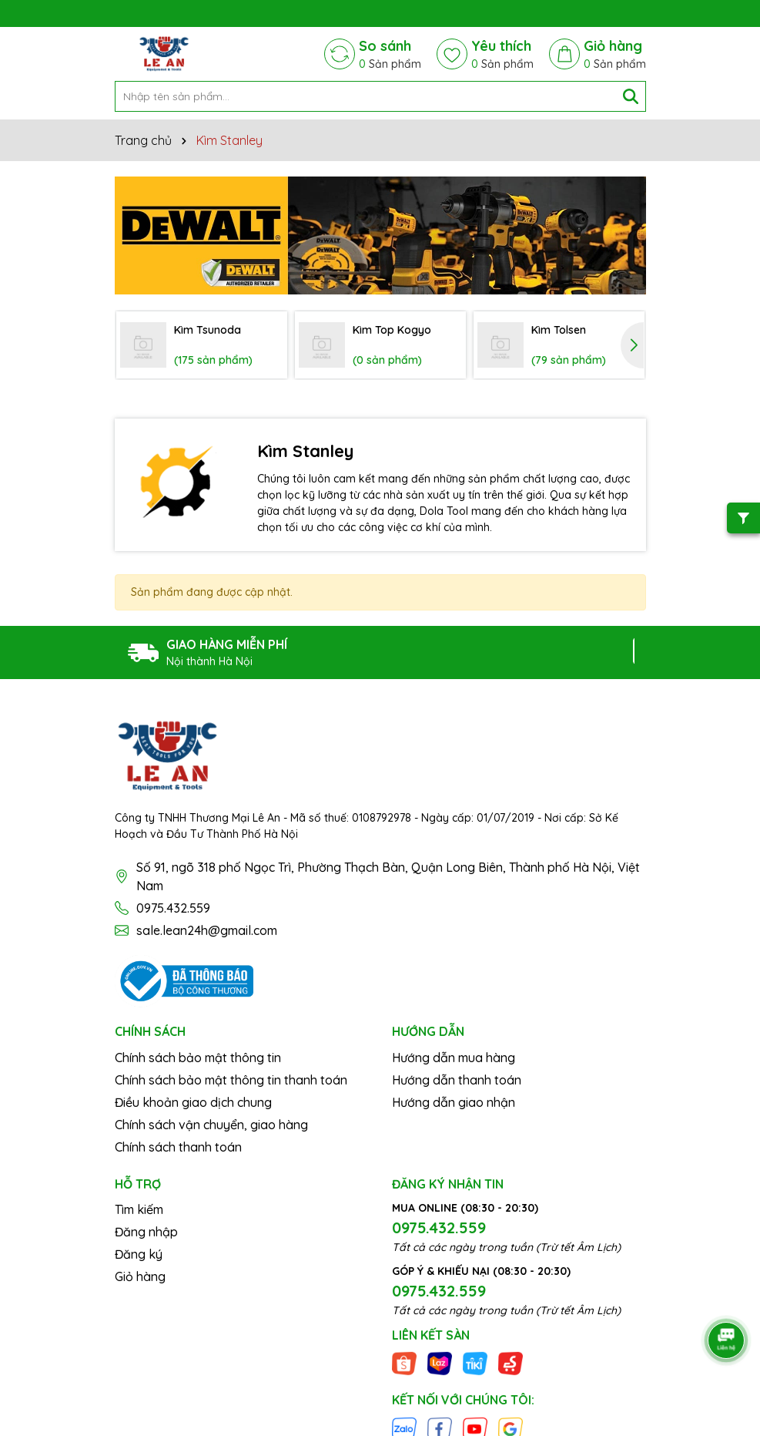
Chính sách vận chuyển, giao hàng (211, 1124)
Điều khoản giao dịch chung (193, 1102)
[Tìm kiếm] (630, 96)
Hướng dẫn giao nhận (453, 1102)
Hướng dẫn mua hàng (453, 1057)
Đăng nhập (146, 1231)
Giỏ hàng (140, 1276)
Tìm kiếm (139, 1209)
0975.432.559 (173, 908)
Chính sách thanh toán (178, 1147)
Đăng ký (138, 1254)
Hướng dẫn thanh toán (456, 1080)
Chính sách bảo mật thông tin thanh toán (231, 1080)
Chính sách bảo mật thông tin (198, 1057)
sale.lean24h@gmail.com (206, 930)
